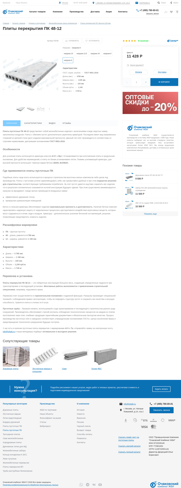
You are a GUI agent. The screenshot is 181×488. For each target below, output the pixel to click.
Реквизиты (82, 438)
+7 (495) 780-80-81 (149, 10)
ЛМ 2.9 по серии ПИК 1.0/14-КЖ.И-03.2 (151, 203)
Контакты (81, 442)
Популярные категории (15, 403)
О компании (83, 403)
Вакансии (6, 3)
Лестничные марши (12, 414)
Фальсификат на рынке (50, 418)
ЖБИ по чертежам (48, 410)
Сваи (64, 369)
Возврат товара (84, 430)
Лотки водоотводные (12, 418)
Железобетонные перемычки (16, 463)
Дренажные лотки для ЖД (15, 446)
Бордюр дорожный (11, 422)
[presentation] (49, 109)
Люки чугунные (9, 459)
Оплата (138, 72)
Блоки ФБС (97, 369)
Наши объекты (21, 3)
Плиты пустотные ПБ (12, 426)
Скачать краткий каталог (129, 446)
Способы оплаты (84, 434)
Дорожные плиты (10, 369)
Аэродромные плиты (12, 442)
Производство (47, 403)
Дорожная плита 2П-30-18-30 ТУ (149, 175)
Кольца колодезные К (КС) (15, 455)
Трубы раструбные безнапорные (17, 471)
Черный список (84, 426)
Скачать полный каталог (129, 452)
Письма (80, 422)
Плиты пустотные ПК (12, 430)
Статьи (43, 422)
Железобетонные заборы (14, 450)
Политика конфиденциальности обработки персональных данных (30, 485)
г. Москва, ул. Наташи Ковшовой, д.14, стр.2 (113, 3)
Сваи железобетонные (13, 438)
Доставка (162, 72)
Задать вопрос (161, 389)
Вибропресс (45, 426)
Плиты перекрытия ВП (13, 467)
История (80, 410)
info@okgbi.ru (144, 3)
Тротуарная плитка (11, 434)
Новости (80, 414)
